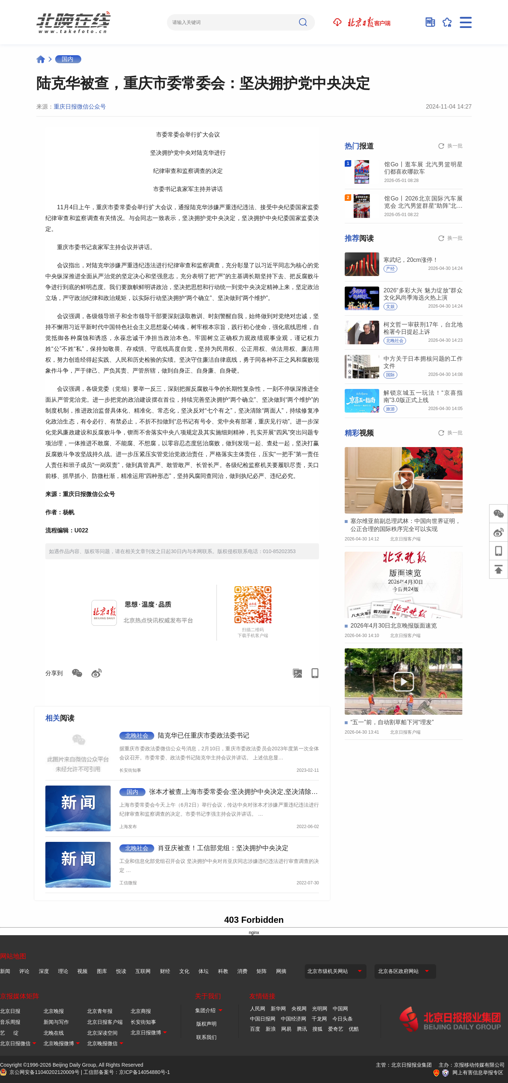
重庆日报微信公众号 (80, 107)
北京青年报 (99, 1011)
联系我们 (206, 1037)
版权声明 (206, 1024)
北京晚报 (54, 1011)
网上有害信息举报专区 (477, 1072)
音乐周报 (10, 1022)
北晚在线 (54, 1033)
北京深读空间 (102, 1033)
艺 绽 (9, 1033)
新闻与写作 (56, 1022)
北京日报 (10, 1011)
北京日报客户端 (105, 1022)
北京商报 (141, 1011)
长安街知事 (143, 1022)
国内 (67, 59)
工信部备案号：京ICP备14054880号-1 (126, 1072)
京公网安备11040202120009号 (44, 1072)
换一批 (455, 146)
